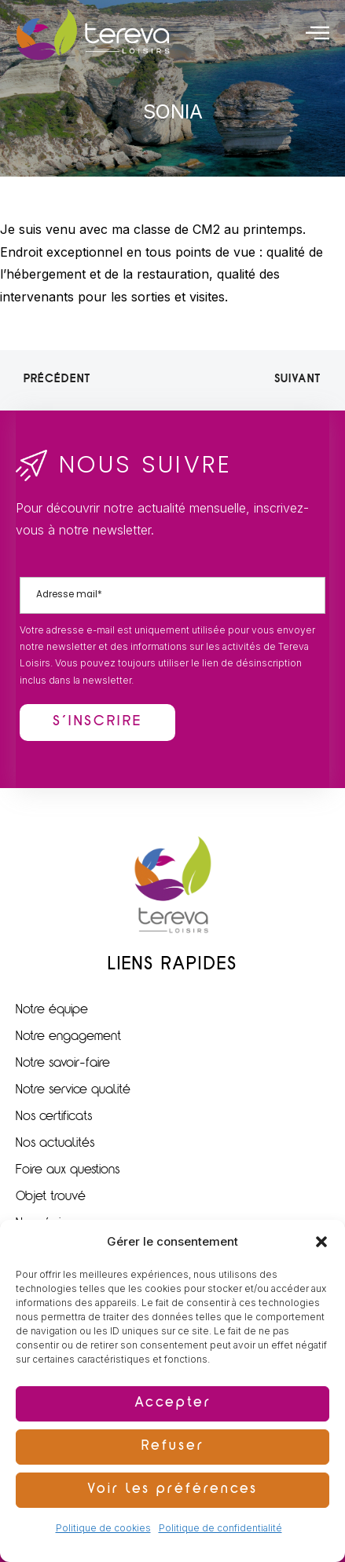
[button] (321, 1242)
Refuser (172, 1447)
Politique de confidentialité (220, 1528)
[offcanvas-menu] (317, 32)
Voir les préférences (172, 1490)
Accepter (172, 1404)
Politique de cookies (103, 1528)
